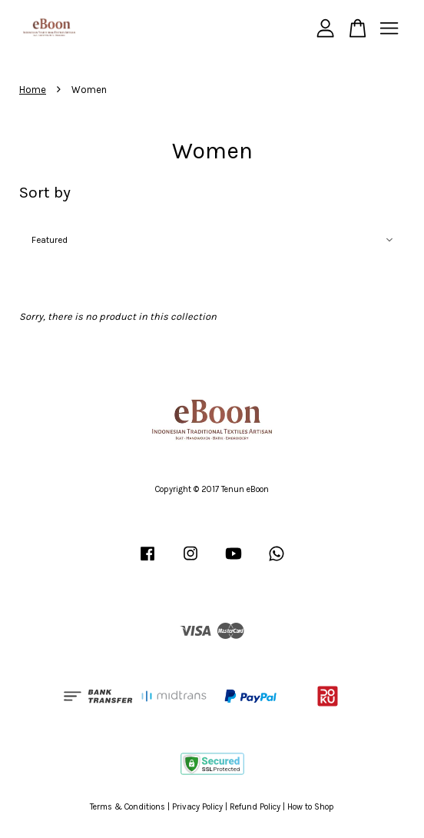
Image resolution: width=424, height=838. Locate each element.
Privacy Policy (197, 807)
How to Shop (310, 807)
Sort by (45, 192)
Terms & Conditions (127, 807)
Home (32, 89)
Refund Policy (255, 807)
